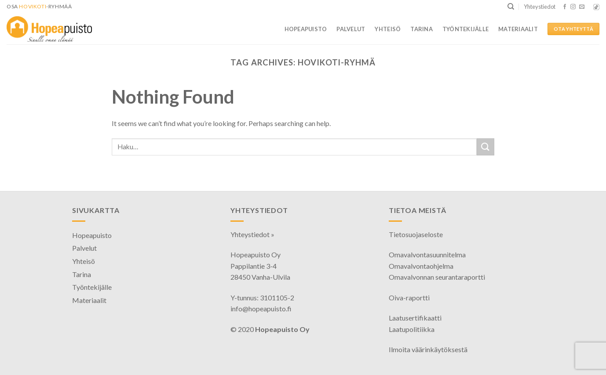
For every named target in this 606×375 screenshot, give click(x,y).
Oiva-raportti (409, 297)
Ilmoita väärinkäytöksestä (428, 349)
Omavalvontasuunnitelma (427, 254)
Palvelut (350, 28)
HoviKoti (32, 6)
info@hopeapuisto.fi (261, 308)
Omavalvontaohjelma (421, 266)
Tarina (421, 28)
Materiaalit (518, 28)
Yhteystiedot (539, 6)
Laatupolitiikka (411, 329)
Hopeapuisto (306, 28)
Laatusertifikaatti (415, 318)
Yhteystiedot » (252, 234)
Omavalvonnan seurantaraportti (437, 277)
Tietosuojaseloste (416, 234)
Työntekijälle (465, 28)
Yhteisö (388, 28)
